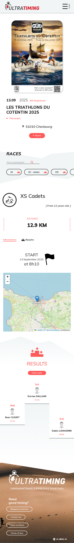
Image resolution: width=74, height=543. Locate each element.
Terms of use (17, 533)
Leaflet (38, 330)
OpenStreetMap (52, 330)
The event (13, 118)
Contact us (16, 517)
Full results (37, 373)
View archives (17, 525)
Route (37, 135)
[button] (37, 299)
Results (28, 239)
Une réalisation (42, 539)
